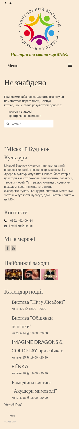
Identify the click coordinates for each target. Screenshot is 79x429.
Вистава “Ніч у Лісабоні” (38, 302)
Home (12, 416)
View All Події (13, 404)
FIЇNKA (20, 366)
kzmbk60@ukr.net (18, 226)
